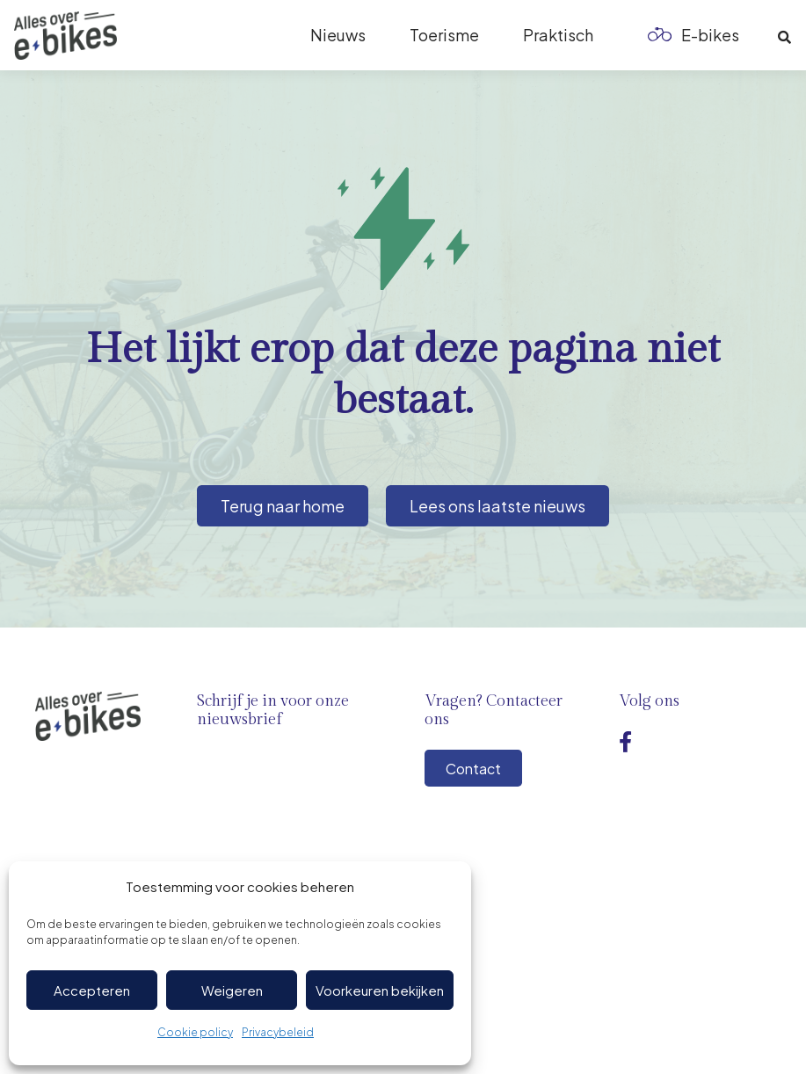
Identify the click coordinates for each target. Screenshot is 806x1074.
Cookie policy (195, 1032)
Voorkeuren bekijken (380, 990)
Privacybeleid (278, 1032)
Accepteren (92, 990)
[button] (784, 38)
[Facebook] (625, 741)
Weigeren (232, 990)
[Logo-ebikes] (65, 35)
